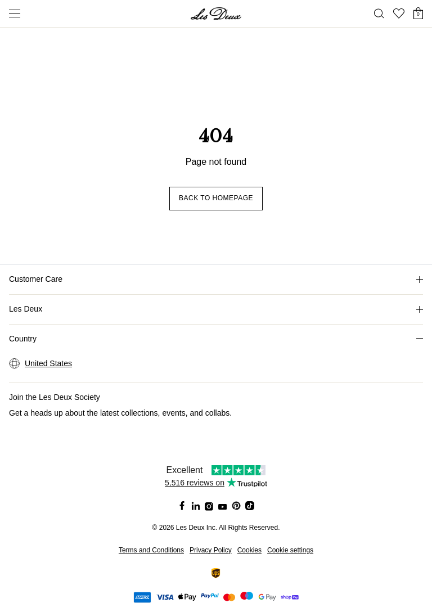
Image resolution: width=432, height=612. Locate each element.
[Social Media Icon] (182, 505)
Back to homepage (216, 198)
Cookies (249, 550)
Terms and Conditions (151, 550)
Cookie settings (290, 550)
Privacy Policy (211, 550)
